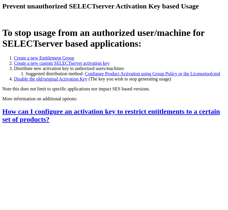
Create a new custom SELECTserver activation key (62, 63)
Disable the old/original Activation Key (50, 78)
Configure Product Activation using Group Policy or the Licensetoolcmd (152, 73)
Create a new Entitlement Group (44, 57)
